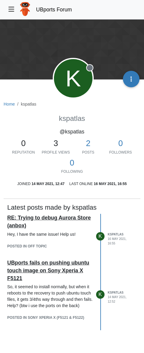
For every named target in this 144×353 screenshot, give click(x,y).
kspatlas (116, 234)
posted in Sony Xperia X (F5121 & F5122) (45, 318)
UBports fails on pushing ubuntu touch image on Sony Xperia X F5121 (48, 271)
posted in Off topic (27, 246)
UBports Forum (54, 10)
